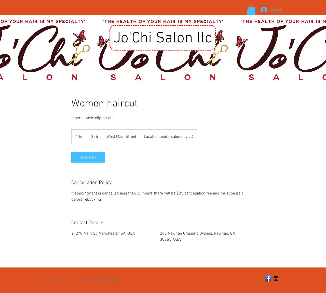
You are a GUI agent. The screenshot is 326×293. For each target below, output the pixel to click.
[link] (88, 157)
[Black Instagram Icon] (276, 278)
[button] (251, 10)
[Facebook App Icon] (268, 278)
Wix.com (113, 279)
